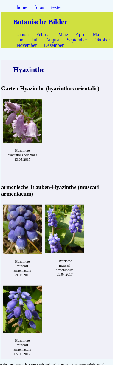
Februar (43, 34)
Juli (35, 39)
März (63, 34)
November (27, 45)
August (53, 39)
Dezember (54, 45)
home (22, 7)
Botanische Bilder (40, 22)
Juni (21, 39)
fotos (39, 7)
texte (56, 7)
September (77, 39)
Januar (23, 34)
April (80, 34)
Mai (96, 34)
